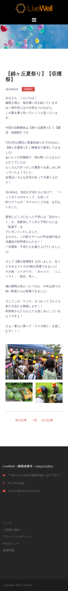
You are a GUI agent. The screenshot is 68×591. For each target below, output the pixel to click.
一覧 (34, 420)
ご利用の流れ (11, 530)
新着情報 (8, 550)
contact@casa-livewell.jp (24, 490)
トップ (7, 523)
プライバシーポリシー (17, 536)
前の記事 (21, 420)
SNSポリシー (11, 543)
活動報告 (28, 89)
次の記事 (47, 420)
